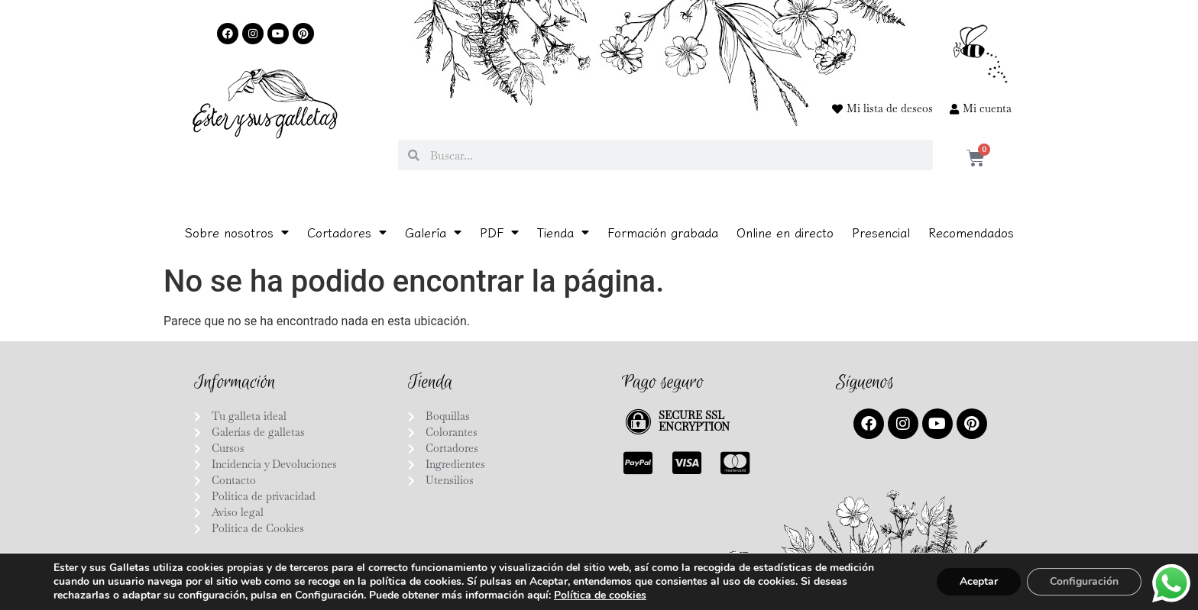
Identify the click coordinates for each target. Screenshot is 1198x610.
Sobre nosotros (237, 232)
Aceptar (979, 581)
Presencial (881, 232)
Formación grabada (662, 232)
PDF (499, 232)
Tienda (563, 232)
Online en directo (785, 232)
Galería (433, 232)
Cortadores (347, 232)
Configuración (1084, 581)
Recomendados (971, 232)
